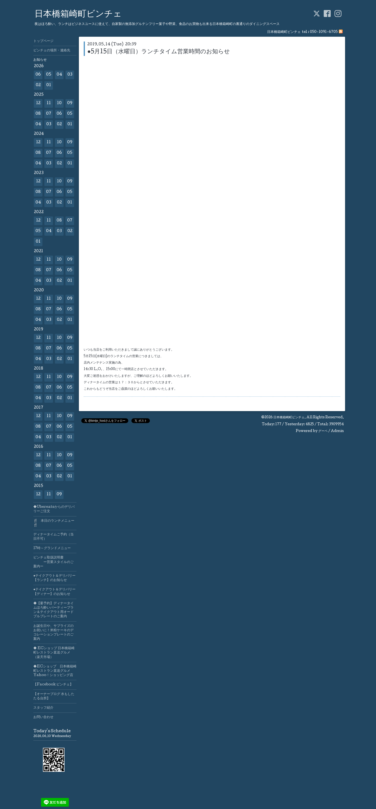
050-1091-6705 (324, 32)
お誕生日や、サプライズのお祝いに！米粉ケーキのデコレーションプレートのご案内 (53, 632)
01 (48, 85)
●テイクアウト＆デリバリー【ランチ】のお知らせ (54, 578)
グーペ (323, 431)
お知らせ (40, 60)
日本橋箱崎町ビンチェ (78, 14)
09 (69, 103)
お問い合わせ (43, 717)
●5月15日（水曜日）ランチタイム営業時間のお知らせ (158, 52)
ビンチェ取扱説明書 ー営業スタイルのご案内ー (53, 562)
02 (38, 85)
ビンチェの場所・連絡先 (51, 51)
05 (48, 75)
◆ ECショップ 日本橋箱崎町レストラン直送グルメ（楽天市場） (54, 653)
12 (38, 103)
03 (69, 75)
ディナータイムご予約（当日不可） (53, 537)
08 (38, 114)
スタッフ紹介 (43, 708)
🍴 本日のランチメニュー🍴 (53, 523)
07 (48, 114)
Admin (337, 431)
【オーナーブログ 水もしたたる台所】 (53, 696)
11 (49, 103)
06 (38, 75)
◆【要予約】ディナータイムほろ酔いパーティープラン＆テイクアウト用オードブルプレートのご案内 (53, 610)
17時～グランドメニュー (52, 548)
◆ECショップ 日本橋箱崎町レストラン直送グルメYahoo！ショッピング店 (54, 671)
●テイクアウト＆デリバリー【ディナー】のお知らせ (54, 592)
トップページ (43, 41)
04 (59, 75)
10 (59, 103)
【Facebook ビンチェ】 (53, 685)
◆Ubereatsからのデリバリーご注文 (54, 509)
